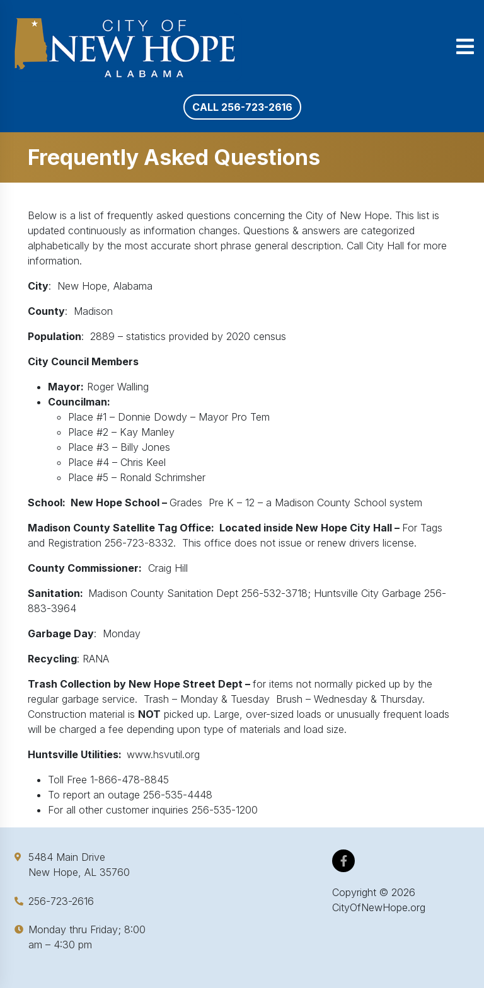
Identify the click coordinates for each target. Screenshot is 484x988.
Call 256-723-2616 (242, 107)
